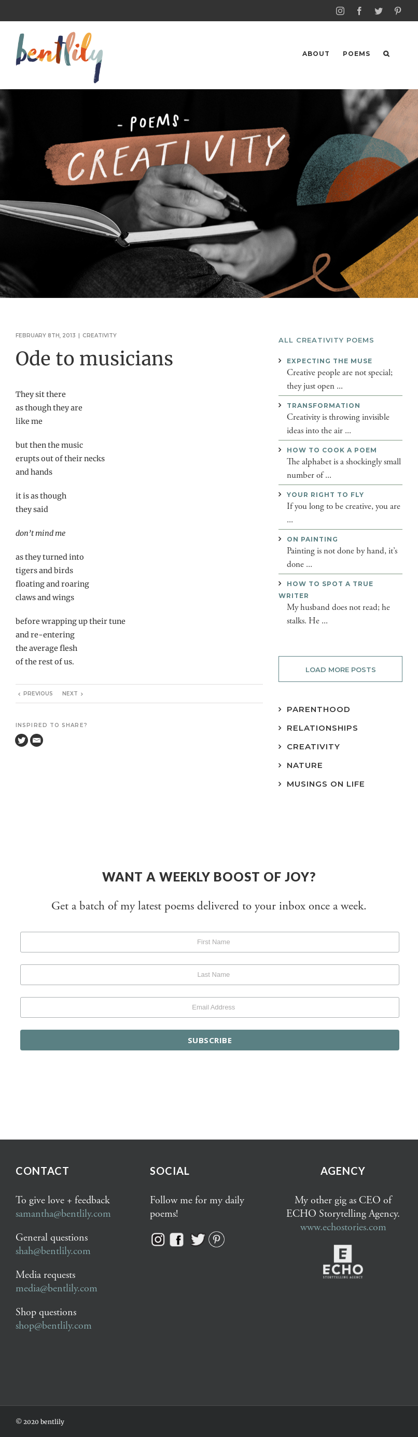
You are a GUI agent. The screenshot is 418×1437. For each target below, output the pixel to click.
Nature (305, 765)
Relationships (322, 727)
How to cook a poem (332, 449)
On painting (312, 539)
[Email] (36, 739)
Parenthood (319, 709)
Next (70, 693)
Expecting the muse (329, 360)
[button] (386, 53)
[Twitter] (21, 739)
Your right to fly (325, 494)
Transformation (323, 405)
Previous (38, 693)
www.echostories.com (343, 1226)
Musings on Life (326, 783)
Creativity (99, 335)
